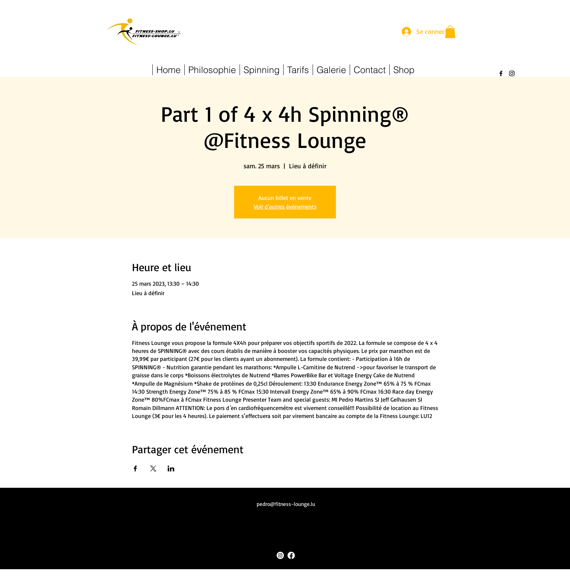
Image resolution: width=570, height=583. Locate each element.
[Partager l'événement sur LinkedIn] (171, 468)
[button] (450, 31)
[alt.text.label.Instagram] (511, 73)
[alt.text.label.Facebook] (501, 73)
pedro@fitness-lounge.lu (286, 503)
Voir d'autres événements (285, 206)
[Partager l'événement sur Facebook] (135, 468)
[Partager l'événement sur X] (153, 468)
